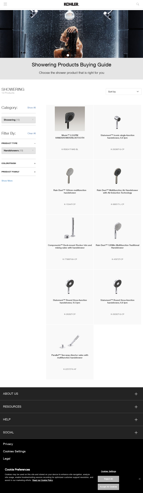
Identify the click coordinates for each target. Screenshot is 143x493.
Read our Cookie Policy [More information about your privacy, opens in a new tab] (42, 481)
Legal (6, 458)
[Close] (139, 480)
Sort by (112, 91)
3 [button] (75, 55)
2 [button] (71, 55)
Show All (31, 107)
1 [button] (68, 55)
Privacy (8, 444)
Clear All (32, 133)
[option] (71, 45)
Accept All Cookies (108, 488)
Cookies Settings (14, 451)
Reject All (108, 480)
